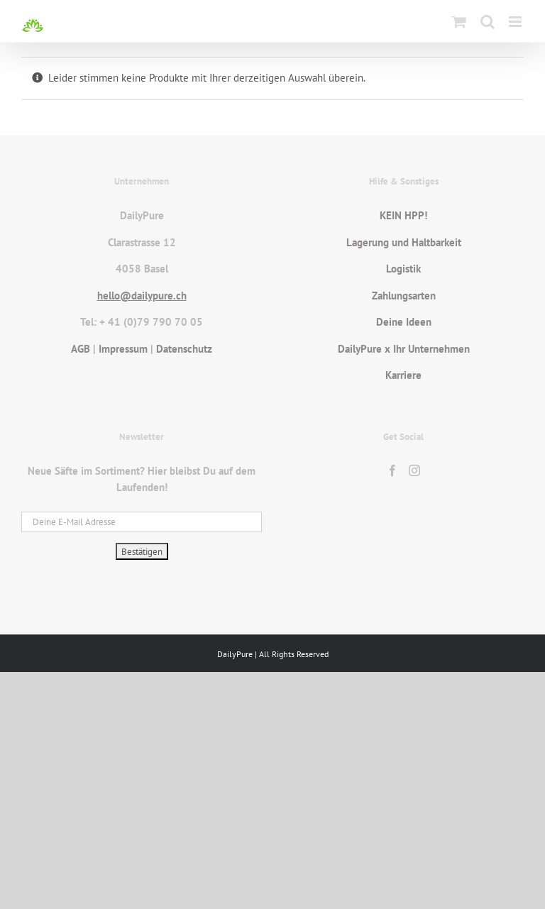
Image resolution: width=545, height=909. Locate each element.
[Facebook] (392, 470)
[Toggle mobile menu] (516, 21)
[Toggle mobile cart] (459, 21)
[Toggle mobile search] (487, 21)
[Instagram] (414, 470)
